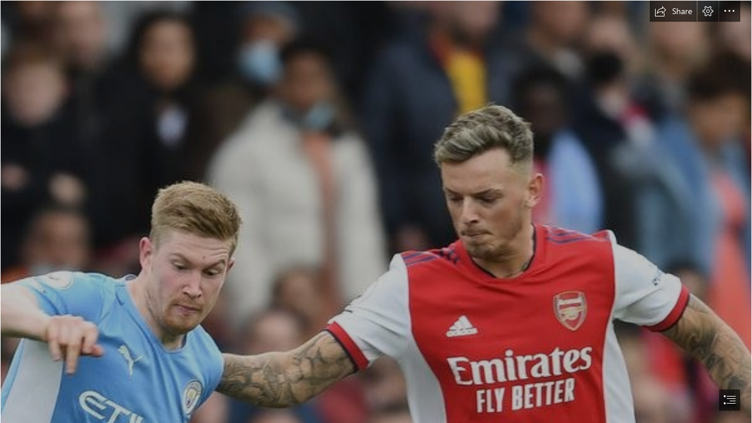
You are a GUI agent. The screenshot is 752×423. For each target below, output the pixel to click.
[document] (376, 211)
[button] (673, 11)
